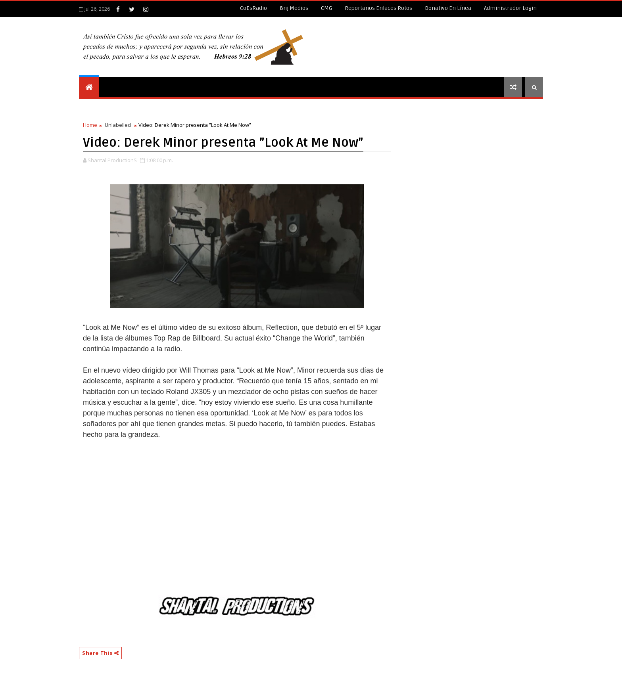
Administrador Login (510, 8)
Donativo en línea (448, 8)
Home (90, 124)
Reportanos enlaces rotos (378, 8)
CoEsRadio (253, 8)
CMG (326, 8)
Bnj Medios (294, 8)
